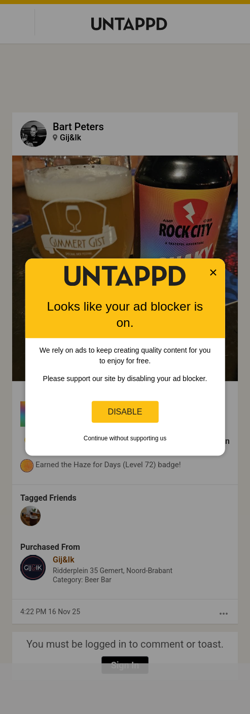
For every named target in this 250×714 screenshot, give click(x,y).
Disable (125, 411)
